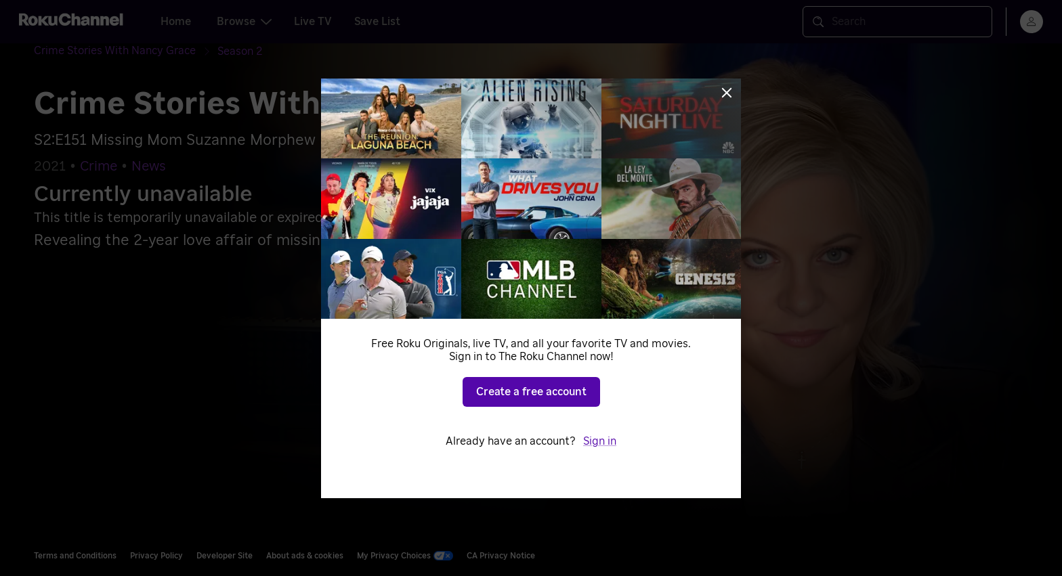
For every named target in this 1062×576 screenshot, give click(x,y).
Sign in (599, 441)
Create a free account (531, 391)
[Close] (727, 93)
